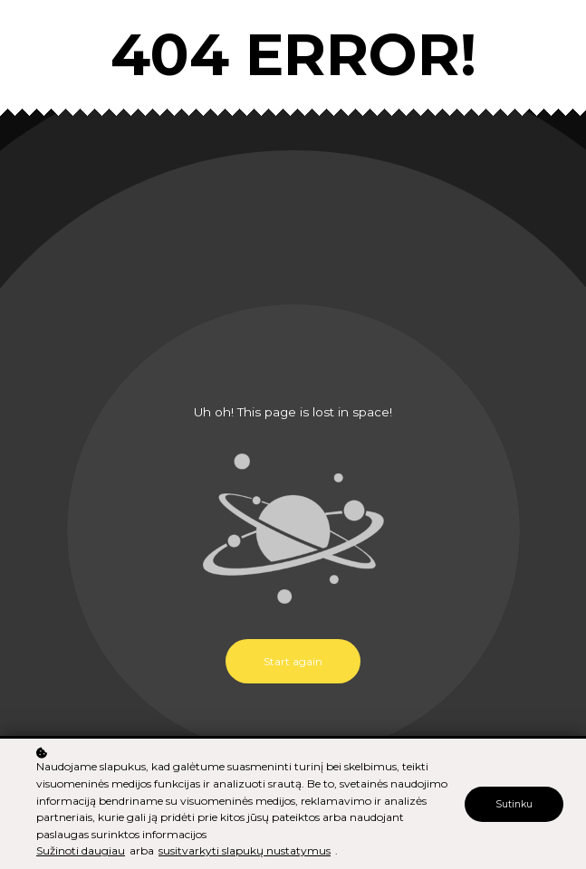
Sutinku (514, 805)
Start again (293, 661)
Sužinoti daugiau (80, 851)
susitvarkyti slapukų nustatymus (245, 851)
